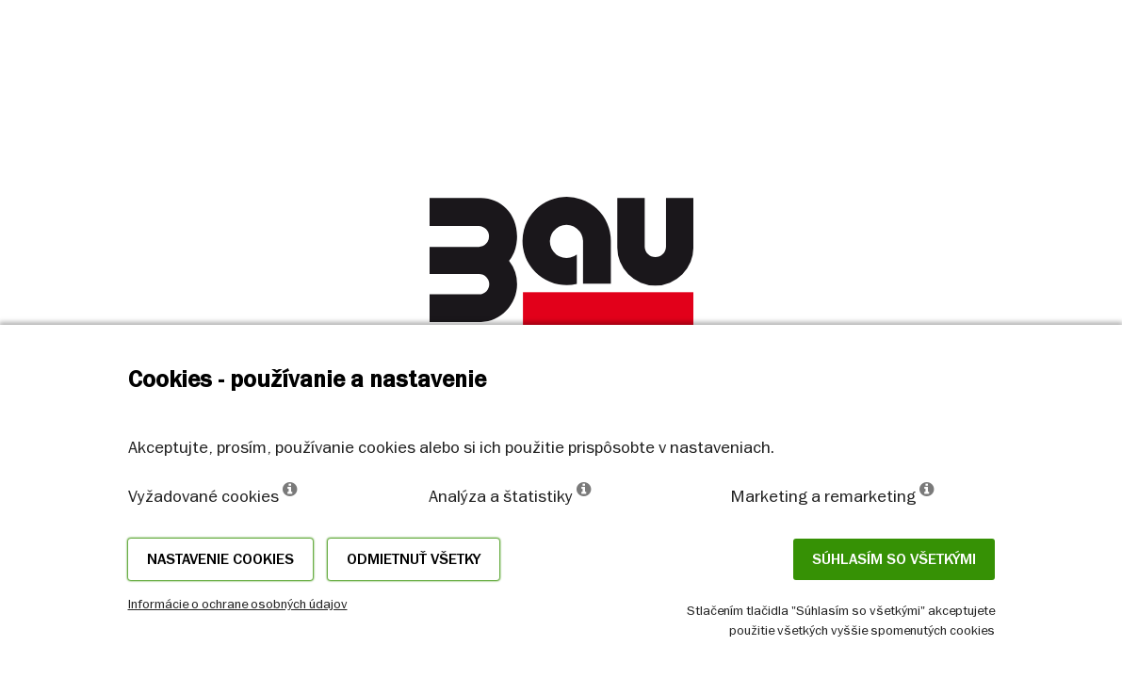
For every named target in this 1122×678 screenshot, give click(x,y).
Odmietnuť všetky (413, 559)
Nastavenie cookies (220, 559)
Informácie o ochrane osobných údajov (238, 603)
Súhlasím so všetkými (894, 559)
